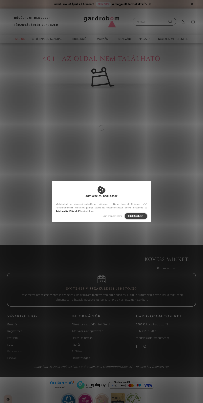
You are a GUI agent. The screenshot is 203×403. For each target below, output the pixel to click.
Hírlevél (11, 358)
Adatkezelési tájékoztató (87, 331)
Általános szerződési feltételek (91, 324)
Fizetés (76, 345)
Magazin (144, 39)
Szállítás (77, 351)
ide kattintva (108, 300)
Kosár (10, 345)
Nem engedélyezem (112, 216)
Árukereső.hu (61, 387)
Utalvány (124, 39)
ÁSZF (138, 300)
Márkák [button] (103, 39)
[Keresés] (154, 22)
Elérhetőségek (81, 358)
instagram (145, 346)
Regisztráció (15, 331)
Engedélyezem (136, 216)
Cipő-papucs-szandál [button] (47, 39)
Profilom (12, 338)
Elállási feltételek (82, 338)
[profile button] (183, 22)
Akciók (20, 39)
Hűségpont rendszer (32, 18)
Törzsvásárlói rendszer (36, 25)
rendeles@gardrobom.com (152, 338)
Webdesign (69, 367)
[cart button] (193, 22)
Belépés (12, 324)
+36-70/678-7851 (146, 331)
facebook (137, 346)
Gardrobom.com (167, 268)
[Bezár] (192, 4)
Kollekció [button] (79, 39)
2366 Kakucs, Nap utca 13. (152, 324)
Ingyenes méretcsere (172, 39)
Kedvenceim (14, 351)
